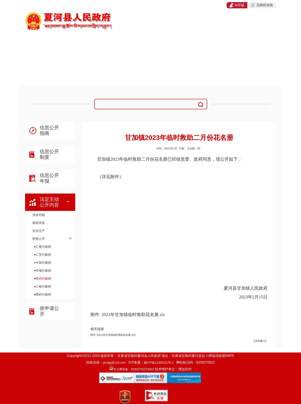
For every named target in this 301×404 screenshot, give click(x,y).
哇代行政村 (43, 278)
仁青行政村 (43, 246)
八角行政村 (43, 286)
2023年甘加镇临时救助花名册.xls (133, 314)
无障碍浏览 (262, 5)
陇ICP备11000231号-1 (158, 362)
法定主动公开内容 (49, 202)
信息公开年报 (49, 178)
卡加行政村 (43, 262)
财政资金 (38, 223)
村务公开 (38, 238)
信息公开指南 (49, 130)
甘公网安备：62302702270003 (134, 369)
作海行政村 (43, 270)
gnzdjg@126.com (114, 362)
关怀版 (237, 5)
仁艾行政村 (43, 254)
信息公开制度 (49, 154)
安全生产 (38, 230)
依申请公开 (49, 311)
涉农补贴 (38, 215)
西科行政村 (43, 294)
